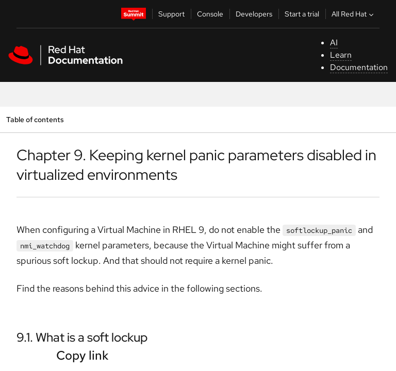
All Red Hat (354, 14)
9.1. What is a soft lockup (81, 337)
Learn (341, 54)
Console (210, 14)
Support (171, 14)
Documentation (359, 67)
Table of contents (35, 119)
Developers (254, 14)
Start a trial (302, 14)
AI (334, 42)
